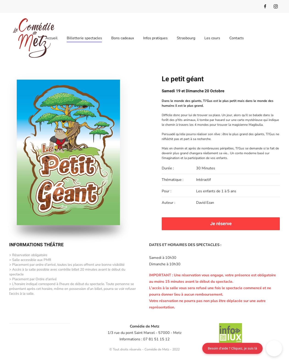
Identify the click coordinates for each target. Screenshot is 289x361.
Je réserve (221, 223)
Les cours (212, 38)
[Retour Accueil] (33, 38)
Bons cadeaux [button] (122, 38)
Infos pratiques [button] (155, 38)
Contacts (236, 38)
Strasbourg (186, 38)
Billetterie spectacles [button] (84, 38)
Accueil (51, 38)
